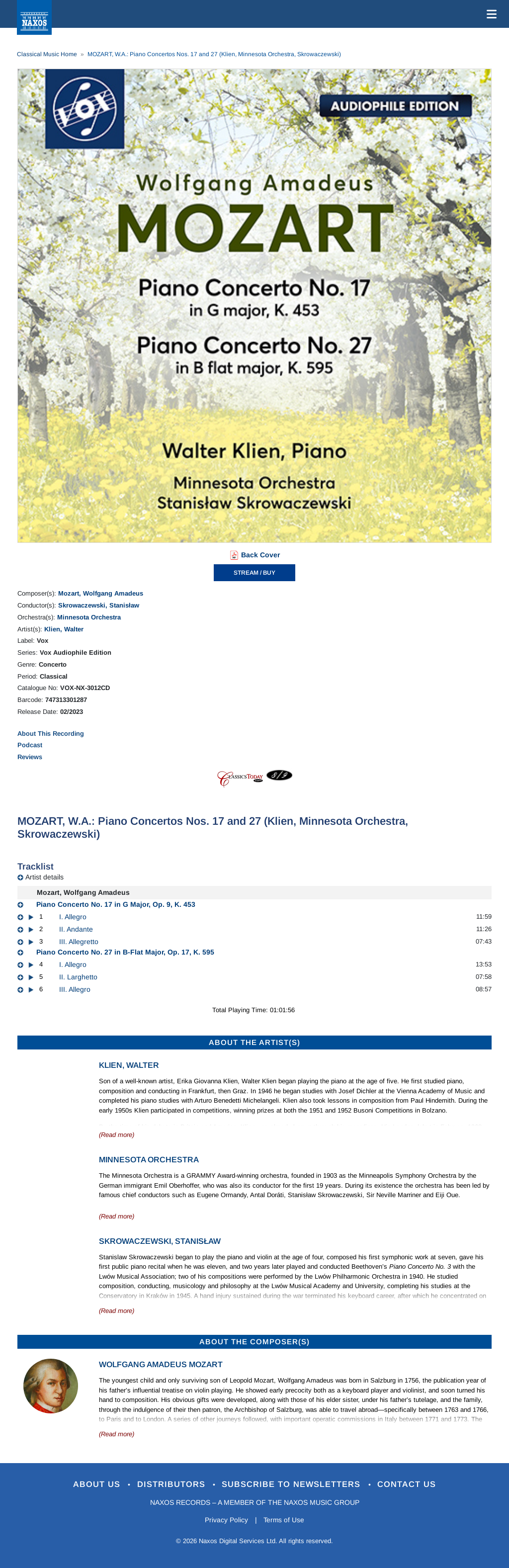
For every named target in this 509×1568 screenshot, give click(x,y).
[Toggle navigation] (489, 13)
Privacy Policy (226, 1520)
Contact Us (408, 1484)
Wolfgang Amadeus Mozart (161, 1364)
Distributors (172, 1484)
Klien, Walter (64, 629)
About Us (97, 1484)
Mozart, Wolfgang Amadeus (100, 593)
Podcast (29, 745)
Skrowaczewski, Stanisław (98, 605)
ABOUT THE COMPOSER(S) (254, 1341)
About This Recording (50, 733)
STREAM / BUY (254, 572)
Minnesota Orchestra (89, 617)
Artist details (44, 877)
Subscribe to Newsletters (293, 1484)
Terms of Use (284, 1520)
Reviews (29, 757)
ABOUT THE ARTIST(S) (254, 1042)
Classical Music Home (47, 54)
